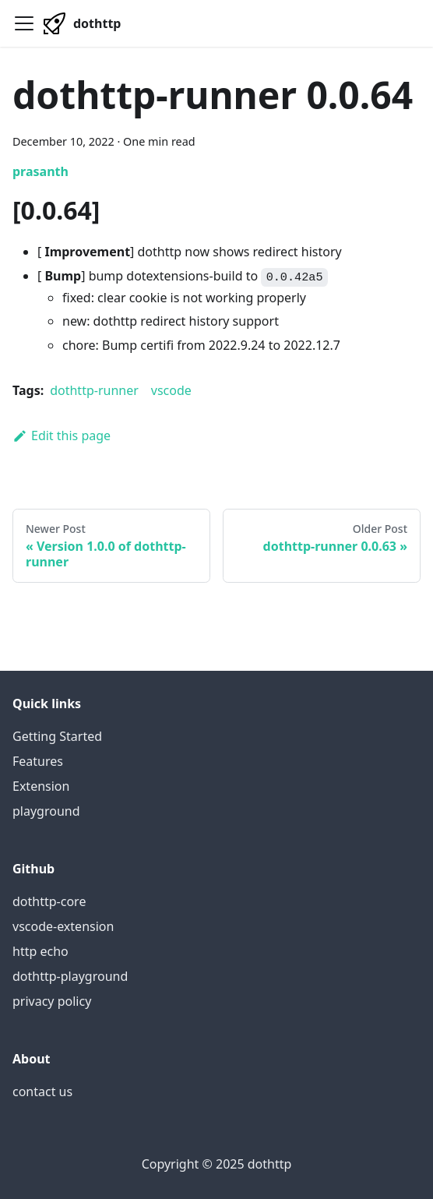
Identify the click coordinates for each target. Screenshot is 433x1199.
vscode (171, 390)
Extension (40, 786)
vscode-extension (63, 926)
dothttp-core (49, 901)
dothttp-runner (94, 390)
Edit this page (61, 435)
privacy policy (51, 1001)
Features (37, 761)
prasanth (40, 171)
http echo (40, 951)
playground (46, 811)
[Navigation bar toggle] (24, 23)
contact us (42, 1091)
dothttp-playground (70, 976)
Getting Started (57, 736)
